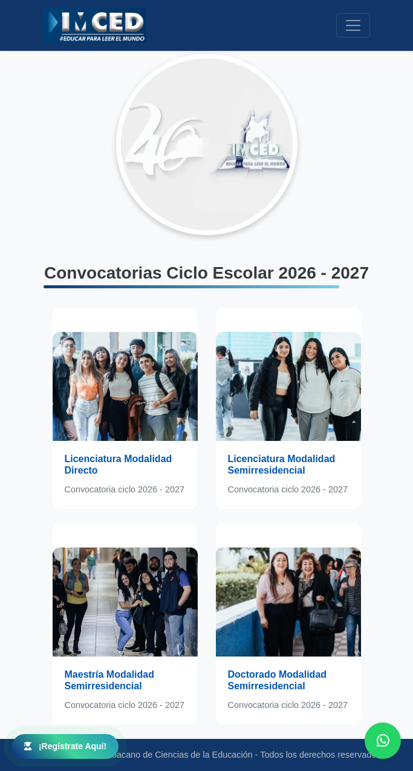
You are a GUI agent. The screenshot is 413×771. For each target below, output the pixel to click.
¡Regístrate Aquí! (65, 746)
